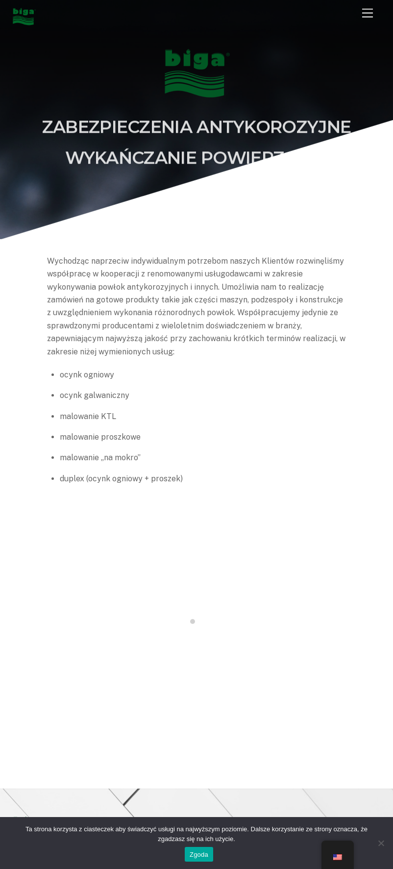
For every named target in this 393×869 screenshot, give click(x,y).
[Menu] (367, 13)
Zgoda (199, 854)
